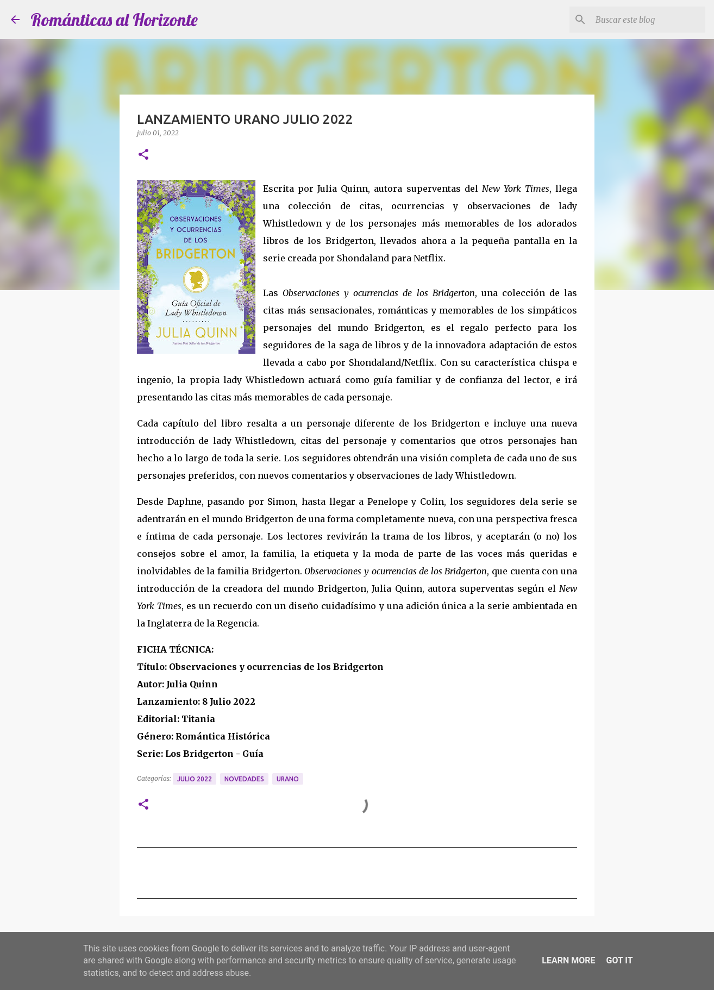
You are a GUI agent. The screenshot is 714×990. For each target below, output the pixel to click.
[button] (143, 155)
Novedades (244, 778)
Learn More (568, 960)
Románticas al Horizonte (114, 19)
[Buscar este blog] (648, 20)
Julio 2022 (194, 778)
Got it (619, 960)
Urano (288, 778)
